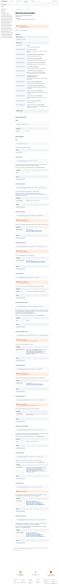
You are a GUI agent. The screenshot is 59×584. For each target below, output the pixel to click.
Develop (23, 9)
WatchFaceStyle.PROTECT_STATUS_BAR (32, 501)
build (28, 45)
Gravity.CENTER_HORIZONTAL (37, 350)
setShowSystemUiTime (30, 85)
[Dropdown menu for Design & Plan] (22, 1)
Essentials (11, 1)
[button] (6, 13)
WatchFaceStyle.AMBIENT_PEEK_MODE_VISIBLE (34, 230)
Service (20, 39)
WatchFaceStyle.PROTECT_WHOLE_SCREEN (33, 503)
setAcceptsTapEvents (30, 54)
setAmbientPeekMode (30, 58)
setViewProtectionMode (31, 104)
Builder (17, 39)
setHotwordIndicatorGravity (32, 75)
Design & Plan (19, 1)
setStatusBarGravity (30, 95)
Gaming (22, 581)
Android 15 (37, 581)
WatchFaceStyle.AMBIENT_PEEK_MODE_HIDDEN (33, 231)
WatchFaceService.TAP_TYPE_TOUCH (22, 194)
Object (20, 16)
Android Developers (18, 9)
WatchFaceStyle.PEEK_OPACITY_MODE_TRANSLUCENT (34, 384)
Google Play (33, 1)
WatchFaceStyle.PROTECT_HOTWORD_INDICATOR (34, 502)
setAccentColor (29, 49)
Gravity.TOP (44, 351)
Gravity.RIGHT (28, 351)
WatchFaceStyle (19, 45)
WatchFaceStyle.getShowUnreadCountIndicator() (24, 313)
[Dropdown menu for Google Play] (36, 1)
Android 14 (38, 582)
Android (15, 581)
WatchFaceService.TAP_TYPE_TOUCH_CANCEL (36, 194)
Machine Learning (23, 582)
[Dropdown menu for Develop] (28, 1)
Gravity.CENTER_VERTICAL (30, 352)
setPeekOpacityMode (30, 81)
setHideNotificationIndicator (32, 70)
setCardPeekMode (30, 66)
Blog (40, 1)
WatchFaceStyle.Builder (20, 49)
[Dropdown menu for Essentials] (14, 1)
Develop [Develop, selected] (25, 1)
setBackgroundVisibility (31, 62)
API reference (4, 4)
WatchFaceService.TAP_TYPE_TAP (21, 195)
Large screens (31, 582)
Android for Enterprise (17, 582)
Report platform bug (54, 581)
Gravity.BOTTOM (38, 352)
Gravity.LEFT (28, 350)
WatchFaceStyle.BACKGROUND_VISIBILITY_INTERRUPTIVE (35, 261)
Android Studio (54, 1)
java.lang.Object (17, 18)
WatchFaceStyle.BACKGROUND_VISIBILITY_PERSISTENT (35, 262)
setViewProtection (30, 100)
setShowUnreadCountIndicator (32, 90)
